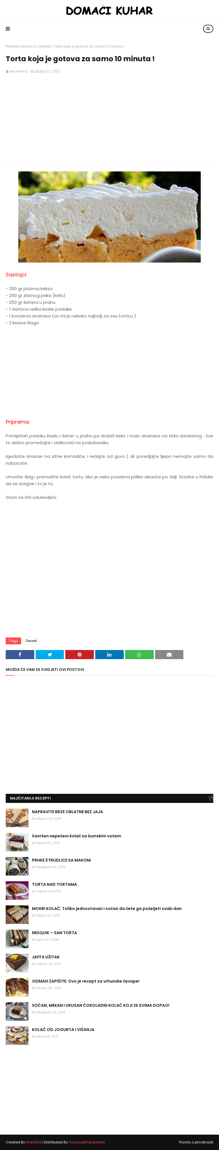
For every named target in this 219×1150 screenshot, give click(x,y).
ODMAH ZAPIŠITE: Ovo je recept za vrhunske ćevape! (85, 981)
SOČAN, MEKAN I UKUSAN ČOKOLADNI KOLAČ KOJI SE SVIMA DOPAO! (100, 1005)
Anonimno (18, 71)
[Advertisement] (109, 120)
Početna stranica (20, 46)
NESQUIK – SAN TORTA (54, 933)
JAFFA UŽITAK (46, 957)
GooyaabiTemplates (87, 1142)
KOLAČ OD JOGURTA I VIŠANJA (63, 1029)
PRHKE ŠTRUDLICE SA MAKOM (61, 860)
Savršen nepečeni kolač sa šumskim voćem (76, 836)
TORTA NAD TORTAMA (54, 884)
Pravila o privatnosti (196, 1142)
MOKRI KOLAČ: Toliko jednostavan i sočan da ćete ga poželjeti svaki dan (107, 908)
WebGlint (34, 1142)
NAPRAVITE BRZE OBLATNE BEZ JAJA (67, 812)
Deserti (44, 46)
